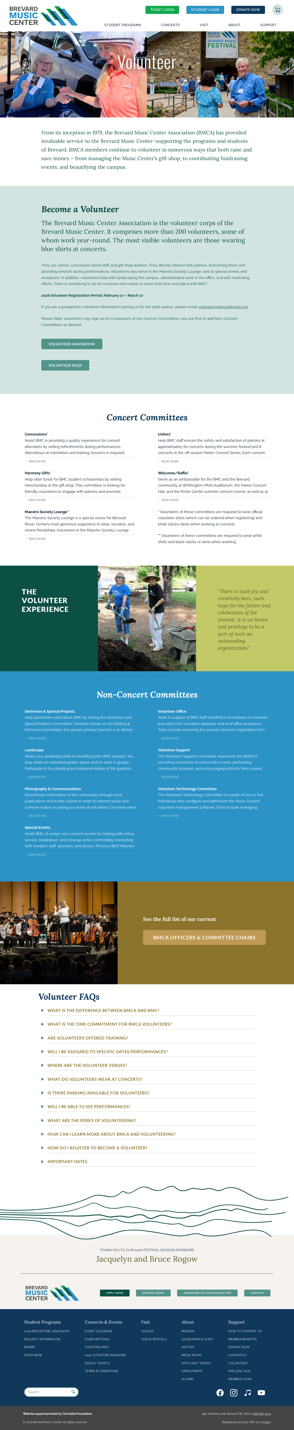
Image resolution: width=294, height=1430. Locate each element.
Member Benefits (242, 1339)
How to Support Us (245, 1331)
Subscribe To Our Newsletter (207, 1292)
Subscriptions (97, 1339)
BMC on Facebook (220, 1392)
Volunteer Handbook (72, 344)
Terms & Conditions (101, 1371)
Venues (147, 1331)
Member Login (240, 1379)
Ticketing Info (97, 1347)
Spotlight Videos (196, 1363)
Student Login (205, 10)
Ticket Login (162, 10)
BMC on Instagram (233, 1392)
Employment (192, 1371)
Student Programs (122, 25)
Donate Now (248, 10)
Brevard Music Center (43, 6)
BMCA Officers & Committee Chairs (204, 937)
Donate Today (153, 1292)
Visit (204, 25)
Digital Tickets (97, 1363)
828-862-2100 (262, 1413)
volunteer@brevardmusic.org (223, 307)
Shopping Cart (277, 9)
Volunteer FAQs (65, 365)
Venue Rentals (153, 1339)
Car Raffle (237, 1355)
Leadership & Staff (197, 1339)
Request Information (42, 1339)
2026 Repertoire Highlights (47, 1331)
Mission (188, 1331)
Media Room (191, 1355)
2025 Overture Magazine (105, 1355)
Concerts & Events (103, 1322)
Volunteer (237, 1363)
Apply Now (114, 1292)
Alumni (187, 1379)
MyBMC (29, 1347)
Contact (257, 1292)
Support (268, 25)
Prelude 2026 (239, 1371)
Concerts (170, 25)
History (188, 1347)
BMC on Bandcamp (247, 1392)
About (234, 25)
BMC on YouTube (261, 1392)
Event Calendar (98, 1331)
